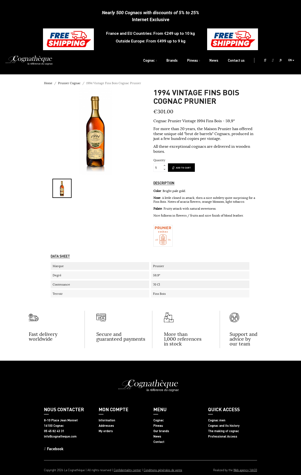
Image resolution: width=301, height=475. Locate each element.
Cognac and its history (224, 426)
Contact (158, 442)
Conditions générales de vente (163, 470)
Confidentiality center (127, 470)
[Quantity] (158, 167)
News (157, 436)
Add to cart (181, 168)
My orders (106, 431)
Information (107, 420)
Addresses (106, 426)
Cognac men (216, 420)
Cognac (158, 420)
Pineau (158, 426)
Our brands (161, 431)
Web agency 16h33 (245, 470)
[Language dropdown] (292, 60)
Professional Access (222, 436)
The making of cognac (223, 431)
